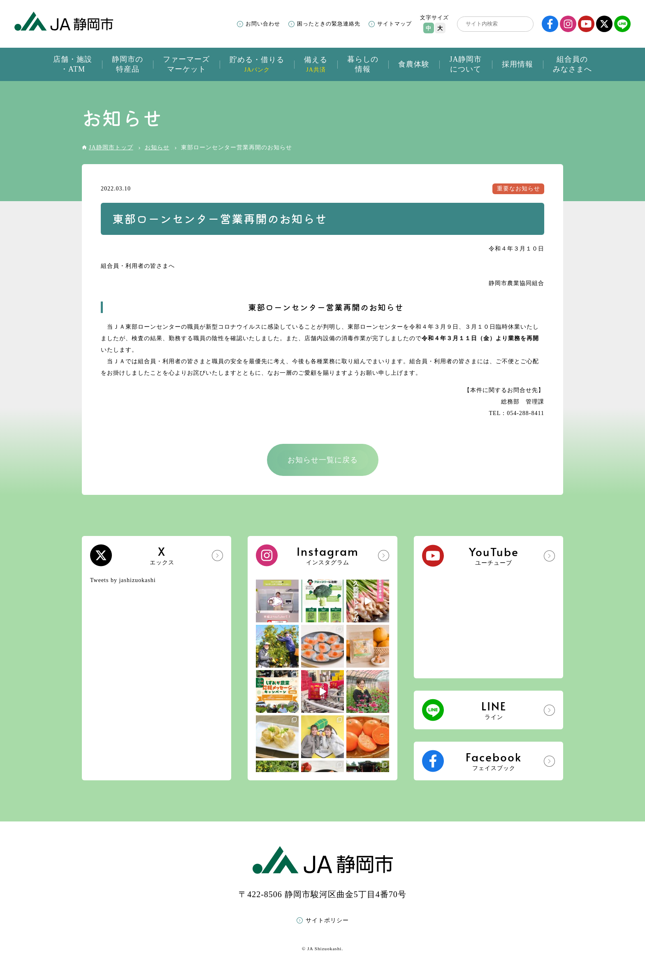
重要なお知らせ (518, 189)
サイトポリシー (327, 920)
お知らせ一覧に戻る (323, 460)
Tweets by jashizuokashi (123, 580)
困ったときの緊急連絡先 (328, 24)
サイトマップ (394, 24)
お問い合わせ (263, 24)
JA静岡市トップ (111, 147)
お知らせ (157, 147)
